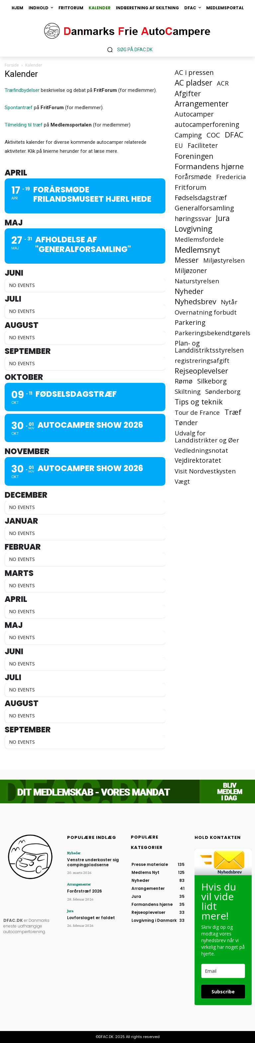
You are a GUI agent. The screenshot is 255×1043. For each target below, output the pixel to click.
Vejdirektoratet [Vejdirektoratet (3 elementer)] (198, 460)
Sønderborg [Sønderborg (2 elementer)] (222, 391)
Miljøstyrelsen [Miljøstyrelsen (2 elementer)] (224, 260)
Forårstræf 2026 (84, 891)
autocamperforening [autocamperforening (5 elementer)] (207, 124)
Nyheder (73, 853)
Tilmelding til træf (23, 125)
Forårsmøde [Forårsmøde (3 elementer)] (193, 176)
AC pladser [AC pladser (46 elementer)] (193, 82)
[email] (223, 971)
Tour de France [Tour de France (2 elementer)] (197, 412)
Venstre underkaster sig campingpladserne (93, 862)
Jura (70, 911)
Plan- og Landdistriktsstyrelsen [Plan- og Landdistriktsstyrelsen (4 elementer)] (209, 347)
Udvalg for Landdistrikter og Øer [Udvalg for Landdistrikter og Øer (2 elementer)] (207, 436)
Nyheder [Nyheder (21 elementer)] (189, 291)
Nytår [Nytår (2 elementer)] (229, 301)
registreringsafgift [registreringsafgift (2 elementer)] (202, 360)
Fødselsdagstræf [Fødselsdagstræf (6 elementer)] (201, 197)
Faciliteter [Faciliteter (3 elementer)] (203, 145)
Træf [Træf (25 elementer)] (232, 411)
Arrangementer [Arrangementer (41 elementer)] (201, 103)
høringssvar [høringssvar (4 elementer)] (193, 218)
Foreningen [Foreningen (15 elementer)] (194, 155)
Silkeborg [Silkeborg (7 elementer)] (212, 381)
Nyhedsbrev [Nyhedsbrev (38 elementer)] (195, 301)
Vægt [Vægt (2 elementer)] (182, 481)
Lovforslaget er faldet (91, 917)
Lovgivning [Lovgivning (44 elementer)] (193, 228)
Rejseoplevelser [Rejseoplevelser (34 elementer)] (201, 370)
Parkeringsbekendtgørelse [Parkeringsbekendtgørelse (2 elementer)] (214, 332)
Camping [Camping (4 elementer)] (188, 134)
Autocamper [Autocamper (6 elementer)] (194, 114)
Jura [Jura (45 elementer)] (223, 218)
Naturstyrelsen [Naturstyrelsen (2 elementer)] (197, 280)
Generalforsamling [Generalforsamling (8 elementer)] (204, 207)
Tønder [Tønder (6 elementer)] (186, 422)
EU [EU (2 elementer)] (179, 145)
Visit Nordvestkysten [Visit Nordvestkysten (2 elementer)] (205, 470)
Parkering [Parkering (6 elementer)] (190, 322)
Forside (12, 65)
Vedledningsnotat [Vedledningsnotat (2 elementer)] (201, 450)
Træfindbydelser (22, 90)
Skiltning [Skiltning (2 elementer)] (188, 391)
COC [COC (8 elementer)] (213, 134)
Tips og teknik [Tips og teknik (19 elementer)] (199, 401)
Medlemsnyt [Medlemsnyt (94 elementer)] (197, 249)
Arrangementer (79, 884)
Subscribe (223, 991)
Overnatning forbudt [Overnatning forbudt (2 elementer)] (206, 312)
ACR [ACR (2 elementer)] (223, 83)
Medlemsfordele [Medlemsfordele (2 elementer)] (199, 239)
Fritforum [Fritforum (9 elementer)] (190, 187)
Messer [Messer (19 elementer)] (187, 259)
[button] (127, 49)
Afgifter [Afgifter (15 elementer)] (188, 93)
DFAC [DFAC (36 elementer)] (234, 134)
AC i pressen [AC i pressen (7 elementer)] (194, 72)
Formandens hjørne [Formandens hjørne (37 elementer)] (209, 166)
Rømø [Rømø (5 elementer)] (184, 381)
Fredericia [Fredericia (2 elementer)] (231, 176)
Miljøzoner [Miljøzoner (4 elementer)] (191, 270)
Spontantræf (19, 108)
